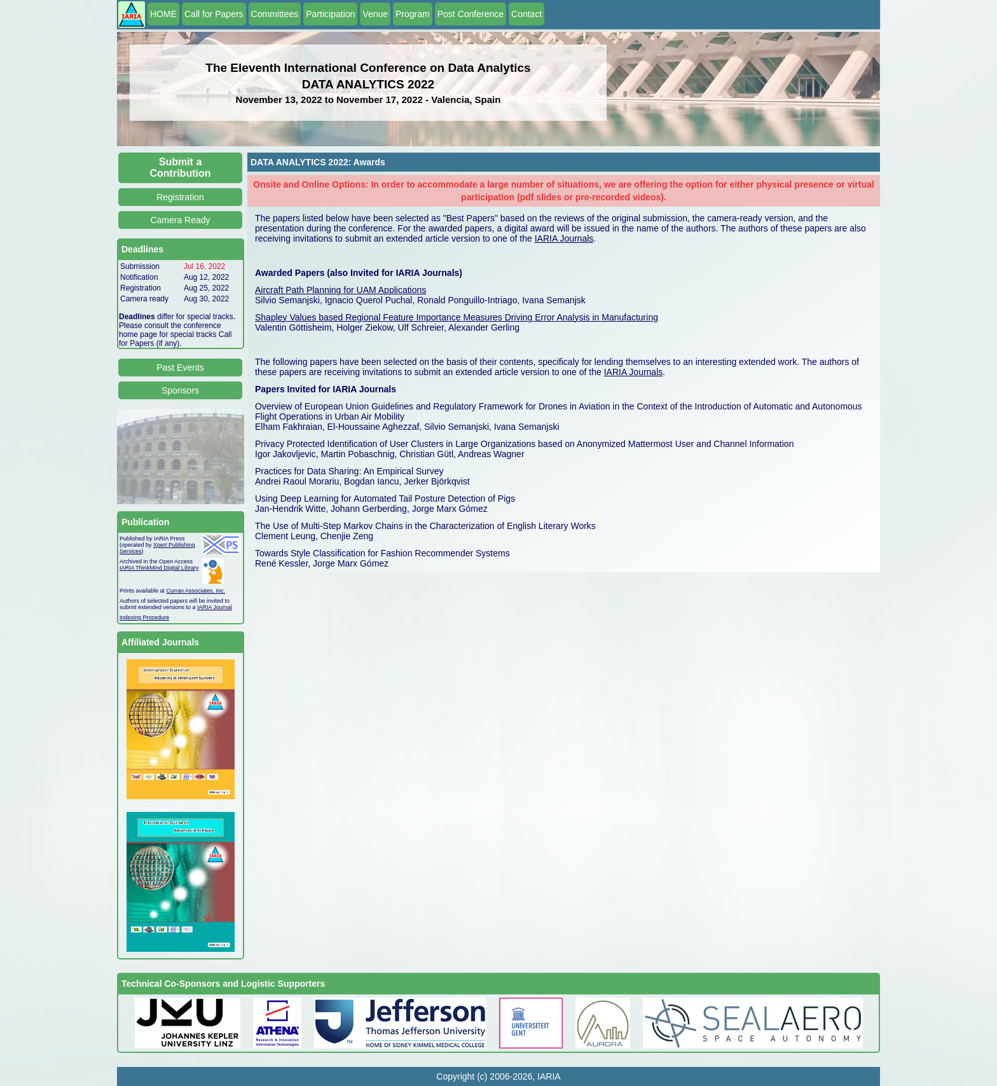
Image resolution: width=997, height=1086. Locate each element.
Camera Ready (180, 220)
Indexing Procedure (144, 617)
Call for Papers (214, 14)
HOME (163, 14)
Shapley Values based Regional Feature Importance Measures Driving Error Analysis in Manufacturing (456, 317)
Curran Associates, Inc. (196, 591)
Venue (375, 14)
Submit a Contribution (180, 167)
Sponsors (180, 390)
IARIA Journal (214, 607)
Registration (180, 197)
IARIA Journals (564, 238)
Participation (330, 14)
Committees (275, 14)
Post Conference (470, 14)
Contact (526, 14)
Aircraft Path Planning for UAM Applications (340, 290)
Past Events (180, 367)
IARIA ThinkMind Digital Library (159, 568)
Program (412, 14)
